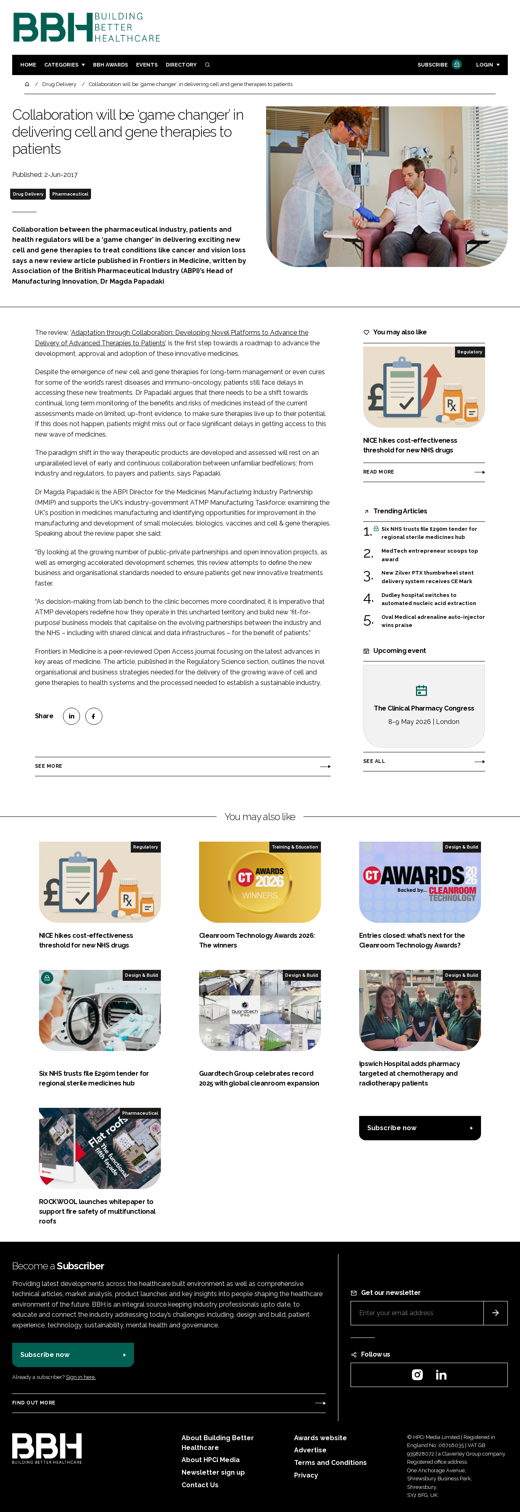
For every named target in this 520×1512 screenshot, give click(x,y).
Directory (181, 65)
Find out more (33, 1403)
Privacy (306, 1475)
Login (484, 65)
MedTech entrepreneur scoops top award (429, 555)
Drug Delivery (28, 194)
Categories (61, 65)
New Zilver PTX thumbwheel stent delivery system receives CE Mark (427, 576)
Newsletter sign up (213, 1472)
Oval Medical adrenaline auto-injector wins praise (433, 620)
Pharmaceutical (70, 194)
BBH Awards (110, 65)
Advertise (310, 1450)
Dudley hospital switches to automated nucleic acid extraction (428, 598)
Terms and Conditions (330, 1463)
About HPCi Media (211, 1460)
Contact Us (200, 1485)
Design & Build (461, 846)
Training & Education (295, 846)
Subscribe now (391, 1128)
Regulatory (469, 351)
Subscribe (439, 65)
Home (28, 65)
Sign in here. (81, 1377)
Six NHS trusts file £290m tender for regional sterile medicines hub (429, 533)
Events (147, 65)
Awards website (320, 1438)
